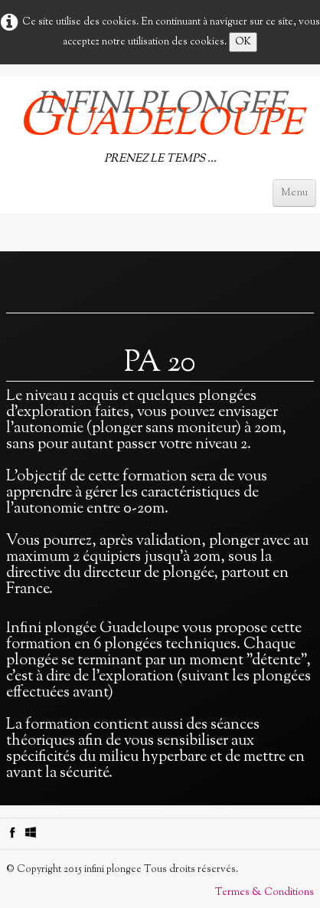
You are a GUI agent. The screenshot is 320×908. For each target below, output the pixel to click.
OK (243, 42)
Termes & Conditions (264, 893)
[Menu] (294, 193)
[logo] (160, 123)
